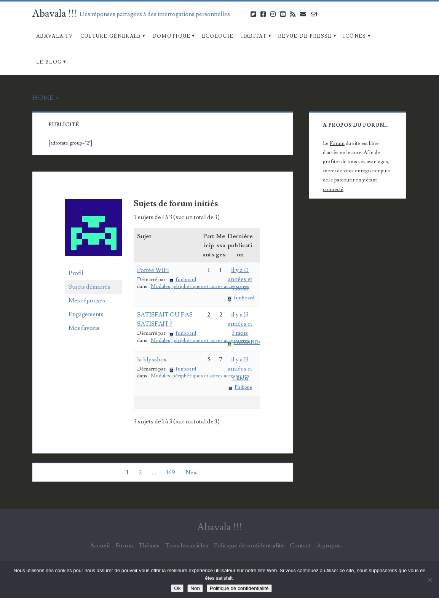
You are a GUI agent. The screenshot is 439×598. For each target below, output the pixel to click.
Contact (300, 545)
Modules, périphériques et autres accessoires (200, 286)
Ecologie (217, 36)
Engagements (86, 314)
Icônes (354, 36)
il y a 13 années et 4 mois (240, 369)
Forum (337, 143)
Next (191, 472)
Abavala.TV (54, 36)
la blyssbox (151, 359)
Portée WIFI (153, 270)
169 (170, 472)
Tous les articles (186, 545)
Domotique (171, 36)
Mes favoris (84, 328)
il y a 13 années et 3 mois (240, 279)
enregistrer (367, 171)
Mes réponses (87, 300)
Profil (76, 273)
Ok (177, 588)
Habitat (254, 36)
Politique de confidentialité (249, 545)
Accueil (100, 545)
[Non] (429, 580)
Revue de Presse (305, 36)
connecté (333, 189)
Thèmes (149, 545)
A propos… (330, 545)
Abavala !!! (54, 13)
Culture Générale (110, 36)
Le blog (49, 62)
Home (43, 98)
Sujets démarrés (89, 287)
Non (195, 588)
